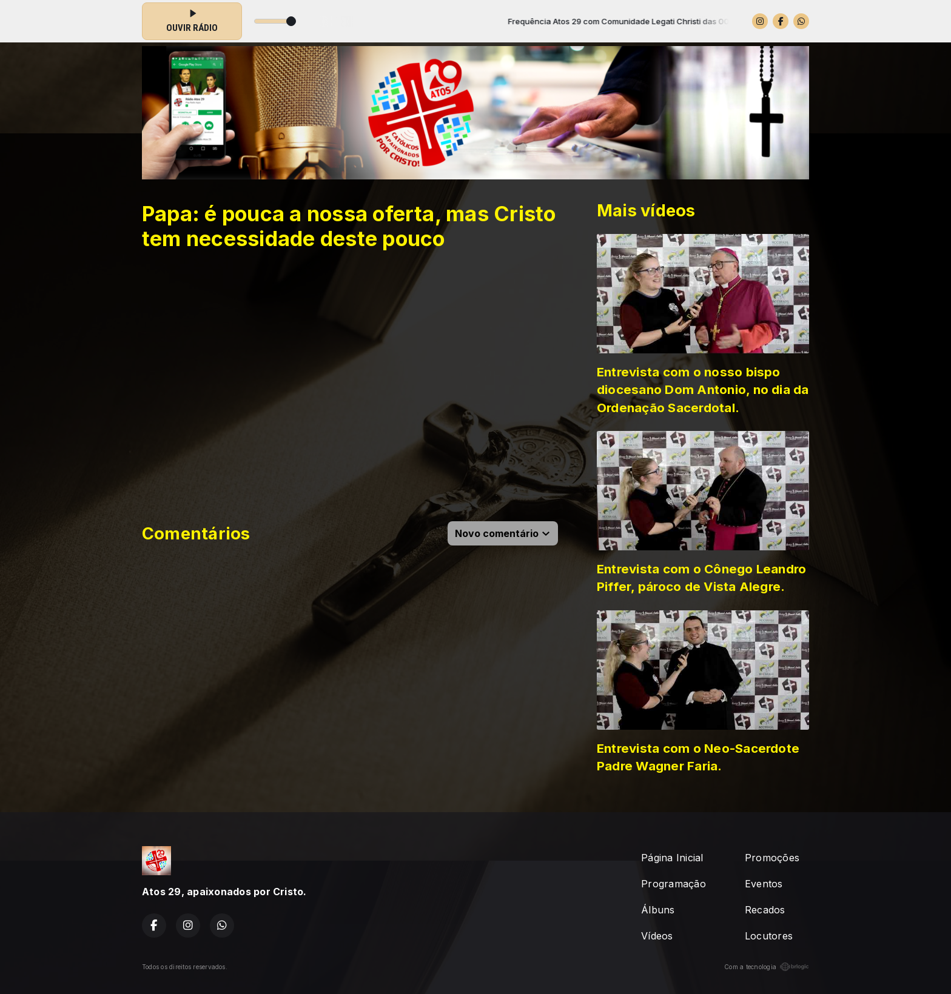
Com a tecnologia (766, 966)
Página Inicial (672, 858)
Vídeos (657, 936)
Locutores (769, 936)
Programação (673, 884)
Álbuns (657, 910)
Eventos (764, 884)
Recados (765, 910)
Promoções (772, 858)
